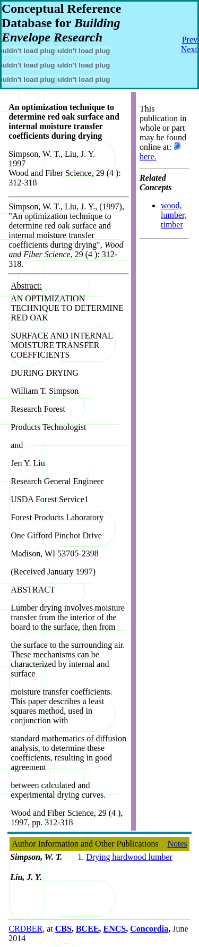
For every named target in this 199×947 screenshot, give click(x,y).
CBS (63, 928)
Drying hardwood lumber (129, 856)
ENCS (114, 928)
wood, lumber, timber (174, 215)
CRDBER (25, 928)
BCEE (87, 928)
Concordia (149, 928)
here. (148, 156)
